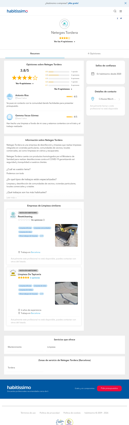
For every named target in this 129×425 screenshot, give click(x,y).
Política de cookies (71, 413)
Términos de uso (28, 413)
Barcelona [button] (35, 252)
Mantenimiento (15, 347)
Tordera (11, 368)
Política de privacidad (49, 413)
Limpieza (51, 347)
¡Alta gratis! (73, 3)
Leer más (11, 198)
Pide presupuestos (109, 388)
